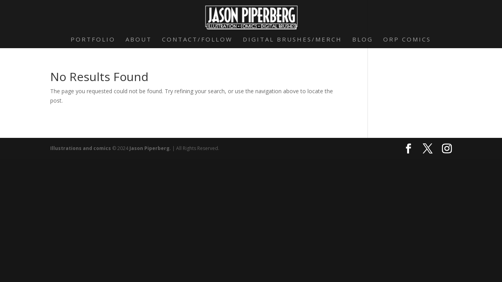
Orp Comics (407, 39)
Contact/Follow (197, 39)
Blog (362, 39)
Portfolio (93, 39)
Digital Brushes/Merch (292, 39)
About (139, 39)
